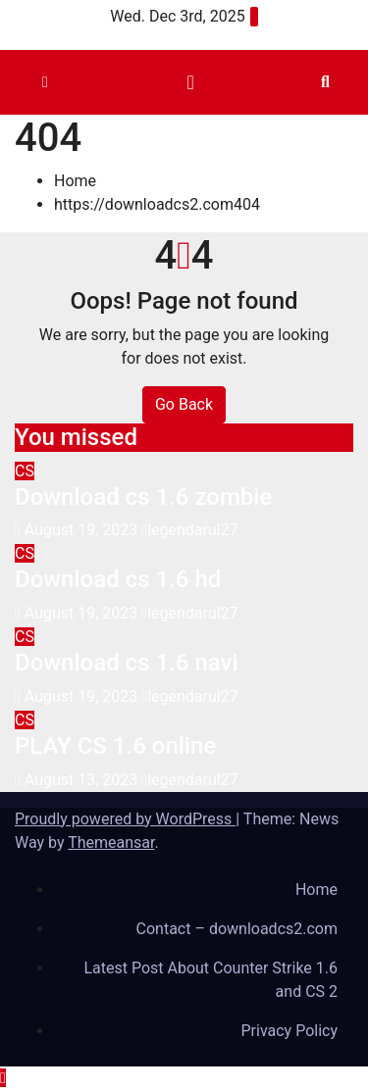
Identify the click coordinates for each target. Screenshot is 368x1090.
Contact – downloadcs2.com (237, 928)
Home (75, 181)
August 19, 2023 (83, 529)
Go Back (184, 404)
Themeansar (111, 842)
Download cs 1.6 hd (118, 579)
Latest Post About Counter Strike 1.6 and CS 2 (210, 980)
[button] (325, 82)
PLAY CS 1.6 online (115, 746)
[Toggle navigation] (190, 82)
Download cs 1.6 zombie (143, 497)
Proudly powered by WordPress (125, 819)
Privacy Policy (290, 1030)
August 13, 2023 (83, 779)
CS (24, 471)
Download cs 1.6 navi (126, 662)
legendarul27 (189, 529)
